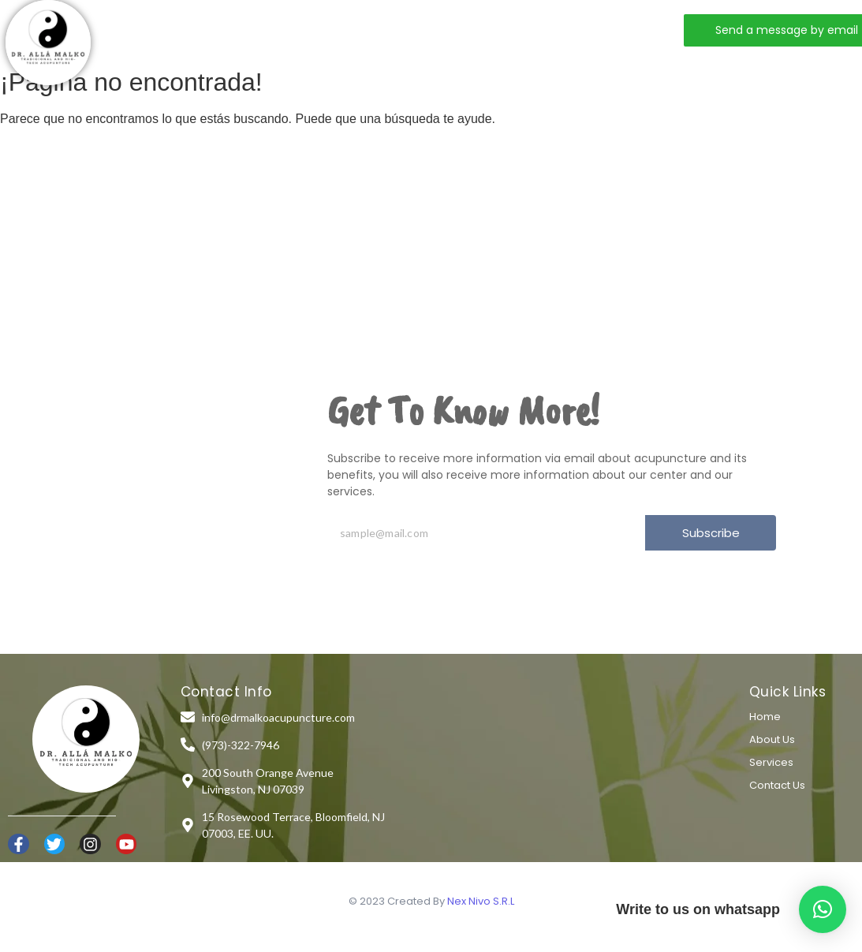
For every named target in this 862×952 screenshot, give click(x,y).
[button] (822, 909)
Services (360, 29)
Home (208, 29)
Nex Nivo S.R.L (480, 901)
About (280, 29)
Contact (447, 29)
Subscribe (711, 533)
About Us (772, 739)
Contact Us (777, 785)
